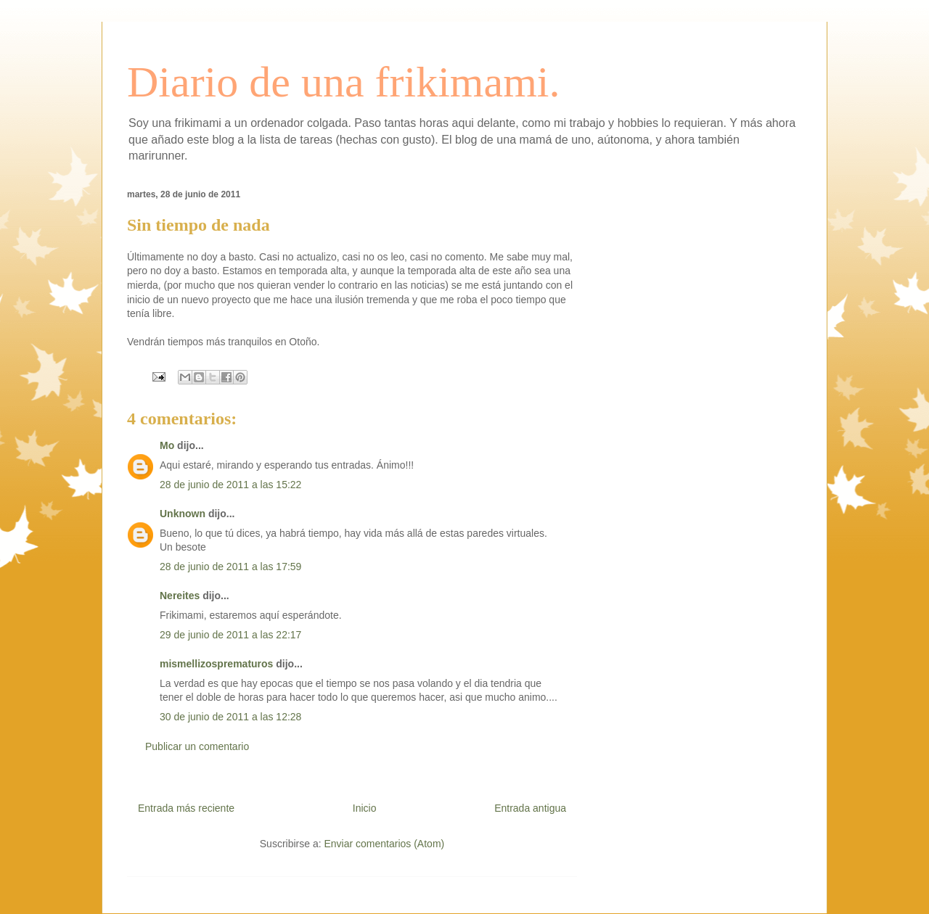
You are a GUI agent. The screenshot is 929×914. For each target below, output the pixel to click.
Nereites (180, 595)
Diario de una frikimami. (343, 82)
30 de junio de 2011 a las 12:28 (230, 716)
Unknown (182, 513)
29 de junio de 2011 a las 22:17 (230, 635)
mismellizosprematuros (216, 664)
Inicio (365, 808)
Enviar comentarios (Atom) (384, 843)
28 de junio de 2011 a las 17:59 (230, 566)
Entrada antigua (530, 808)
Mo (167, 445)
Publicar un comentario (197, 746)
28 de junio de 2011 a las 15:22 (230, 484)
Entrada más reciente (186, 808)
